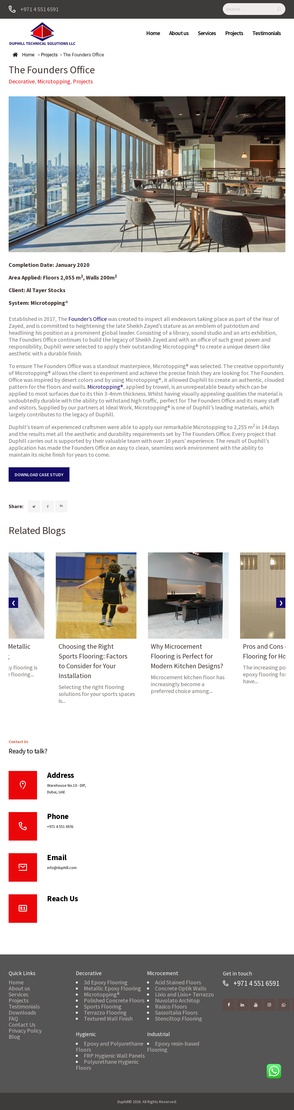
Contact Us (22, 1024)
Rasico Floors (171, 1006)
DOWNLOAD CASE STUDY (39, 474)
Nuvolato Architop (177, 1000)
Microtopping (53, 81)
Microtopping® (104, 386)
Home (23, 55)
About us (19, 988)
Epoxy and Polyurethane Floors (109, 1046)
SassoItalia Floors (176, 1012)
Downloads (22, 1012)
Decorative (22, 81)
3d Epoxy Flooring (105, 982)
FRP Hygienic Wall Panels (114, 1055)
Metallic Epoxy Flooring (112, 988)
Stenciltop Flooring (178, 1018)
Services (18, 994)
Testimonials (24, 1006)
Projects (49, 55)
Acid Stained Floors (178, 982)
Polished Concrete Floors (114, 1000)
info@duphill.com (62, 867)
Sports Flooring (102, 1006)
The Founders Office (83, 55)
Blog (14, 1036)
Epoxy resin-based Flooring (173, 1046)
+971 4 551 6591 (60, 826)
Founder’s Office (87, 318)
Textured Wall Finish (108, 1018)
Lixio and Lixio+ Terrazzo (184, 994)
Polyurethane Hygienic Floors (107, 1064)
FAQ (13, 1018)
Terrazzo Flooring (105, 1012)
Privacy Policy (25, 1030)
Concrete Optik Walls (180, 988)
